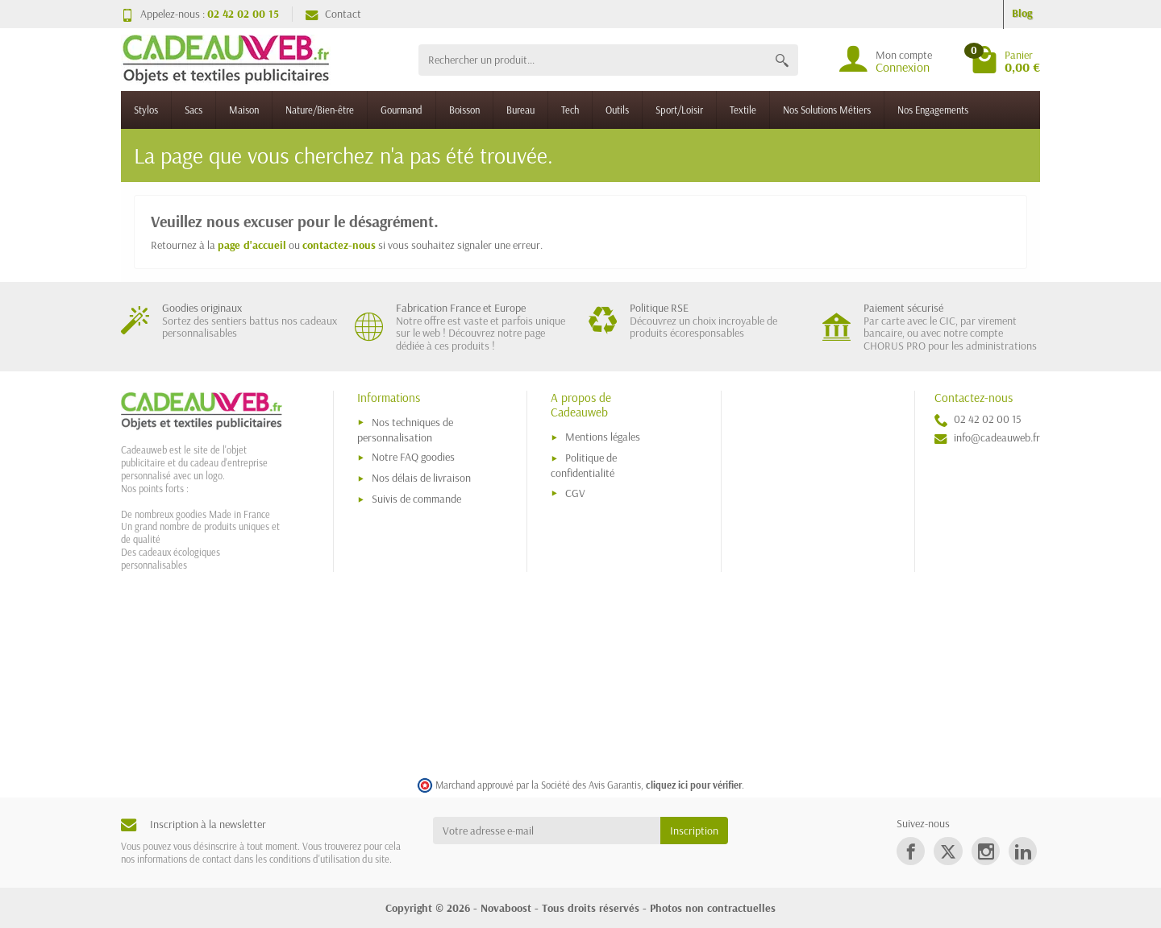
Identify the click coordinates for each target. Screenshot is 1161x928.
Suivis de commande (416, 498)
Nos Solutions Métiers (827, 109)
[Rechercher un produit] (592, 60)
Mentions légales (602, 436)
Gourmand (401, 109)
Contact (333, 13)
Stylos (146, 109)
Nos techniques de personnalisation (405, 430)
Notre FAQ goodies (413, 457)
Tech (570, 109)
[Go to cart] (1005, 59)
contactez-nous (339, 245)
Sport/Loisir (679, 109)
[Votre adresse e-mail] (547, 830)
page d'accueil (252, 245)
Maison (244, 109)
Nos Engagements (932, 109)
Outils (617, 109)
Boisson (464, 109)
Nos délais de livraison (421, 477)
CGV (575, 493)
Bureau (520, 109)
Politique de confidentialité (584, 465)
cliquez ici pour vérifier (694, 784)
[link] (911, 851)
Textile (743, 109)
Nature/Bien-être (319, 109)
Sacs (193, 109)
